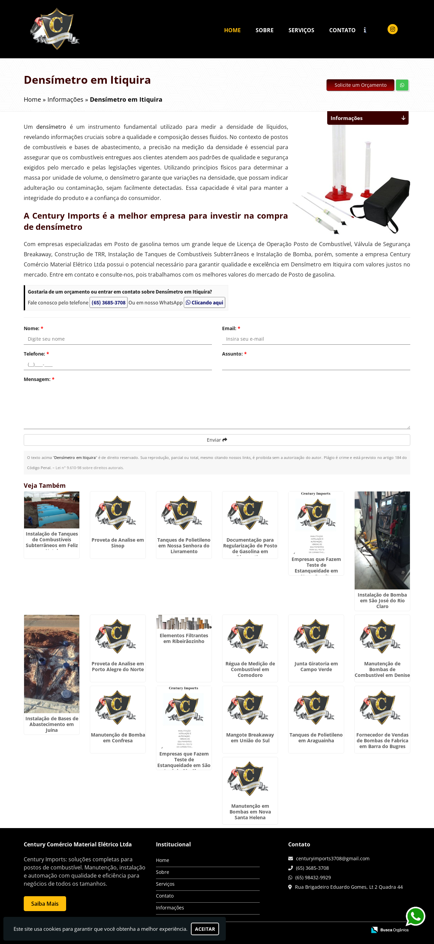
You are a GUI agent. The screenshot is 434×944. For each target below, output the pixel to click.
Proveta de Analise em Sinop (118, 543)
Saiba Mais (45, 903)
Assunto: (234, 353)
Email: (231, 328)
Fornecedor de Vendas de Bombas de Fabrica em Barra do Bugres (382, 740)
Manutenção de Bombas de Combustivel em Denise (382, 669)
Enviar (217, 440)
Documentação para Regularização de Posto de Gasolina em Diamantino (250, 548)
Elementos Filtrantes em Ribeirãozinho (184, 638)
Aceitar (205, 929)
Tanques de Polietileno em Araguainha (316, 737)
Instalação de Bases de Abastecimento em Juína (51, 724)
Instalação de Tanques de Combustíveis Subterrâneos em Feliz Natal (52, 542)
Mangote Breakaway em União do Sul (250, 737)
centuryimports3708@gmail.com (333, 858)
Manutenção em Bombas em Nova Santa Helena (250, 812)
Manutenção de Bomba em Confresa (118, 737)
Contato (342, 30)
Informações (170, 907)
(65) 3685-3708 (108, 302)
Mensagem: (39, 379)
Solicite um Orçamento (361, 85)
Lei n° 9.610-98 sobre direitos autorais (89, 467)
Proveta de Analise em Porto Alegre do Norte (118, 666)
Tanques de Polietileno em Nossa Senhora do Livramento (184, 546)
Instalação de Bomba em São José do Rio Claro (382, 600)
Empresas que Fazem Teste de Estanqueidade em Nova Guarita (316, 568)
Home (232, 30)
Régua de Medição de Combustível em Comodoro (250, 669)
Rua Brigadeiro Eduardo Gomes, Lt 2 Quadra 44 (349, 887)
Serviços (301, 30)
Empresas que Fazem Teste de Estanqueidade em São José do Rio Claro (184, 762)
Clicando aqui (204, 302)
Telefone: (36, 353)
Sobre (265, 30)
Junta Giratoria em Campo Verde (316, 666)
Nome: (33, 328)
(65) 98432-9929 (313, 877)
